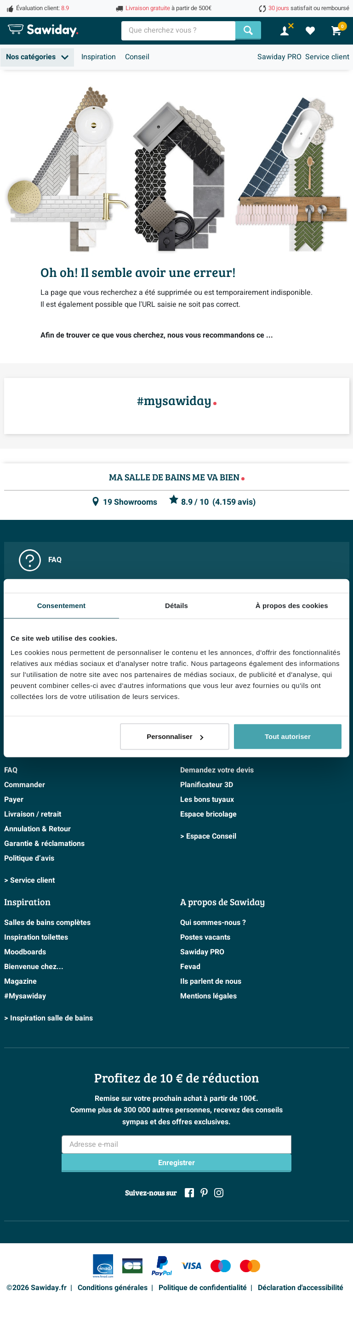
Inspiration (98, 56)
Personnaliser (175, 736)
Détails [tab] (176, 605)
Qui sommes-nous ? (213, 922)
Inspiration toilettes (36, 937)
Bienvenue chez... (33, 966)
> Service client (29, 880)
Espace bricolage (208, 814)
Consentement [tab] (61, 605)
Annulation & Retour (37, 828)
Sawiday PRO (279, 56)
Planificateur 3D (206, 784)
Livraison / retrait (32, 814)
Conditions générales (113, 1287)
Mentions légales (208, 996)
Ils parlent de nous (210, 981)
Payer (13, 799)
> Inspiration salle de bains (48, 1018)
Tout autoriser (288, 736)
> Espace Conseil (208, 836)
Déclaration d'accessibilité (300, 1287)
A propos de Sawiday (222, 901)
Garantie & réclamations (44, 843)
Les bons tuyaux (207, 799)
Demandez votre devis (217, 770)
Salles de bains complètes (47, 922)
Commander (24, 784)
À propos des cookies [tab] (292, 605)
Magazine (20, 981)
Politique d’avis (29, 858)
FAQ (40, 560)
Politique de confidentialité (203, 1287)
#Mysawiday (25, 996)
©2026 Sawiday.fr (36, 1287)
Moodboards (25, 952)
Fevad (190, 966)
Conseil (137, 56)
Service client (327, 56)
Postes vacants (205, 937)
